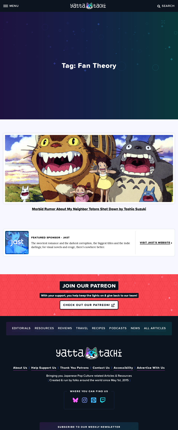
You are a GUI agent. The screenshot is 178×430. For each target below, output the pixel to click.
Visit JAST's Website (156, 242)
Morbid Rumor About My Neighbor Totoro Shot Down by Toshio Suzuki (89, 208)
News (135, 328)
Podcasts (118, 328)
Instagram (85, 400)
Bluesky (75, 400)
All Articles (155, 328)
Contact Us (101, 367)
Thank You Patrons (74, 367)
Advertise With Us (151, 367)
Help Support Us (43, 367)
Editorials (21, 328)
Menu (11, 6)
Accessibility (123, 367)
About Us (20, 367)
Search (166, 6)
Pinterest (94, 400)
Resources (44, 328)
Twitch (103, 400)
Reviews (65, 328)
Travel (82, 328)
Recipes (98, 328)
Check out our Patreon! (89, 305)
